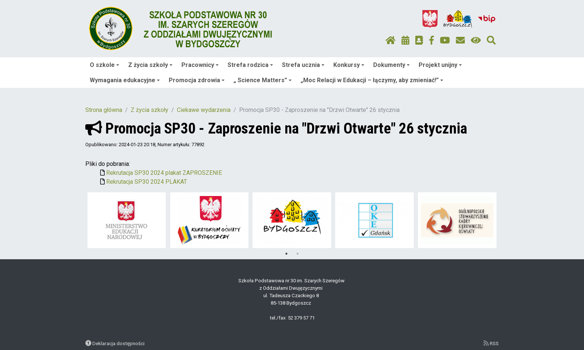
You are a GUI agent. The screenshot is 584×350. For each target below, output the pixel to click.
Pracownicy (200, 64)
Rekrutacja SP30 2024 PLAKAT (146, 181)
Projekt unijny (440, 64)
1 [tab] (286, 253)
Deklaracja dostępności (118, 343)
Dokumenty (391, 64)
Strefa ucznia (303, 64)
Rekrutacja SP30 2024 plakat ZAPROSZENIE (164, 172)
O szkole (104, 64)
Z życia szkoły (150, 64)
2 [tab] (297, 253)
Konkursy (348, 64)
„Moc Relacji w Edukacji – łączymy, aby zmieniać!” (372, 80)
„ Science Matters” (263, 80)
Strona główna (103, 109)
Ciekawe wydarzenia (204, 109)
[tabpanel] (127, 220)
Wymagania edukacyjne (125, 80)
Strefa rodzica (250, 64)
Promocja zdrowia (197, 80)
